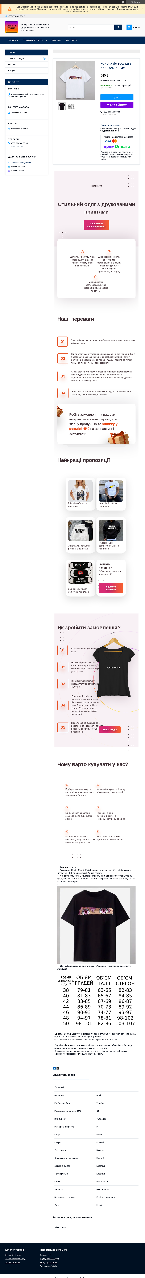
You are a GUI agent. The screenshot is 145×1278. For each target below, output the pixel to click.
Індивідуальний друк (49, 1259)
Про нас (56, 40)
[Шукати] (118, 27)
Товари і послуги (33, 40)
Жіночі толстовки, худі (15, 1259)
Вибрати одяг (110, 729)
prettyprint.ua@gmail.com (22, 162)
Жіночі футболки (13, 1255)
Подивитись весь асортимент (96, 225)
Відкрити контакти (111, 588)
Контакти (71, 40)
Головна (13, 40)
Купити (117, 97)
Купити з (117, 105)
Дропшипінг (45, 1255)
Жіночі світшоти (12, 1262)
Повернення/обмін (48, 1266)
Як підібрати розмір (49, 1262)
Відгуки (11, 70)
